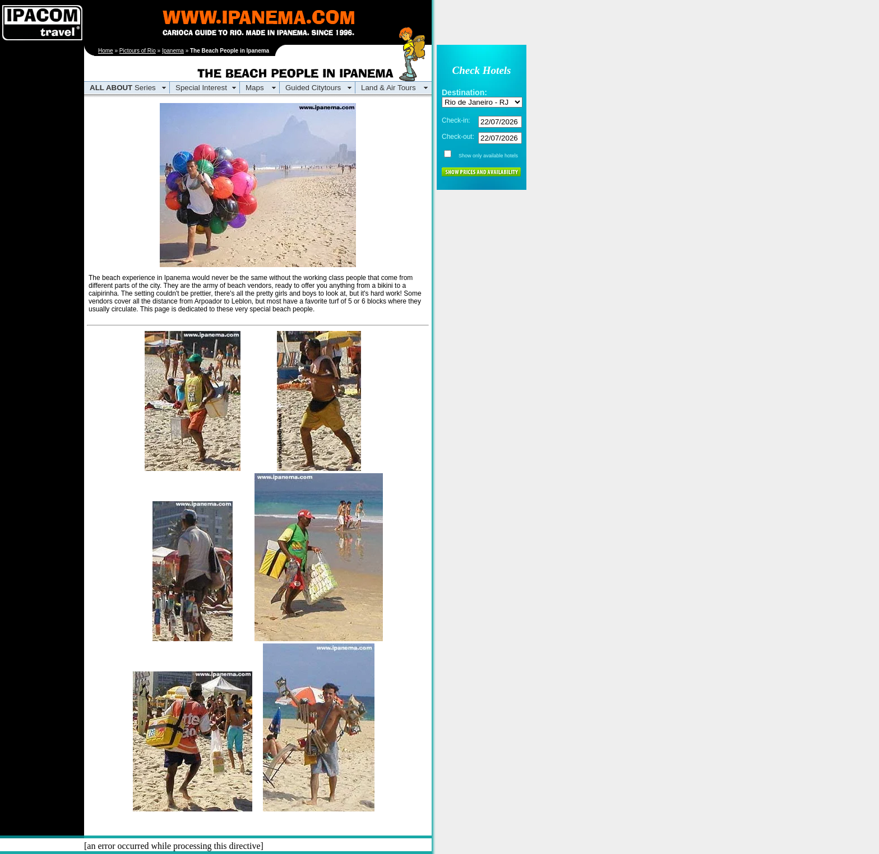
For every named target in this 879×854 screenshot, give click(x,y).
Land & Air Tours (388, 87)
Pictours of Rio (137, 51)
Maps (255, 87)
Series (123, 87)
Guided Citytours (313, 87)
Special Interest (201, 87)
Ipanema (173, 51)
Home (105, 51)
